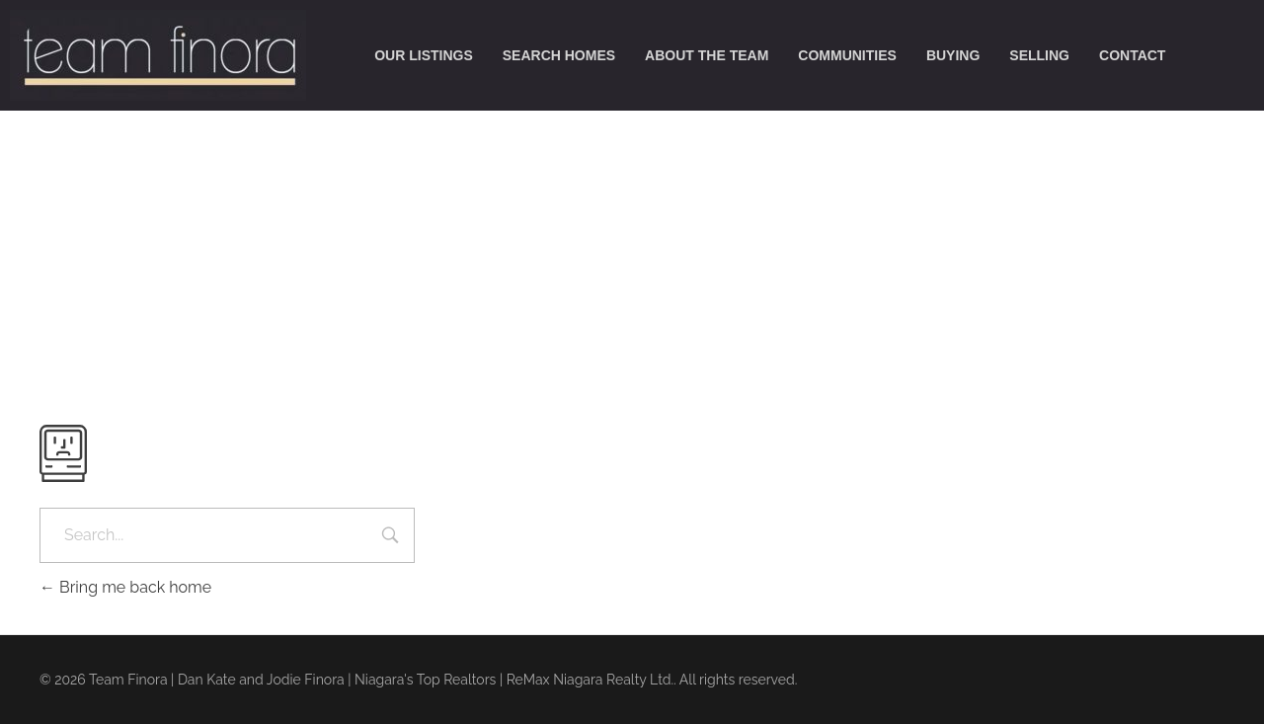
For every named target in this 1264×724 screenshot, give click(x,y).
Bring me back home (125, 587)
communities (847, 55)
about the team (706, 55)
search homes (559, 55)
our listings (423, 55)
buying (953, 55)
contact (1132, 55)
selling (1039, 55)
